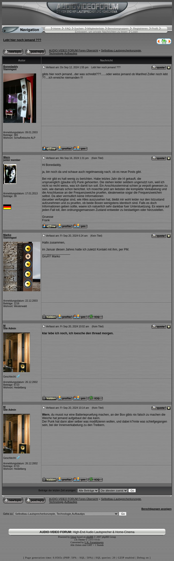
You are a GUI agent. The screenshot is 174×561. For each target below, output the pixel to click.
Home (56, 28)
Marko (7, 234)
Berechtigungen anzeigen (156, 509)
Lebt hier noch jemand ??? (22, 40)
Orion (73, 537)
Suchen (78, 28)
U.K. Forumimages (93, 542)
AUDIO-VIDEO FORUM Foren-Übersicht (73, 50)
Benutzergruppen (118, 28)
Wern (6, 157)
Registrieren (140, 28)
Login (134, 31)
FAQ (68, 28)
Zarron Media (94, 539)
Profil (155, 28)
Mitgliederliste (95, 28)
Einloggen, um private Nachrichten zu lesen (101, 31)
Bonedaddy (10, 66)
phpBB (89, 537)
